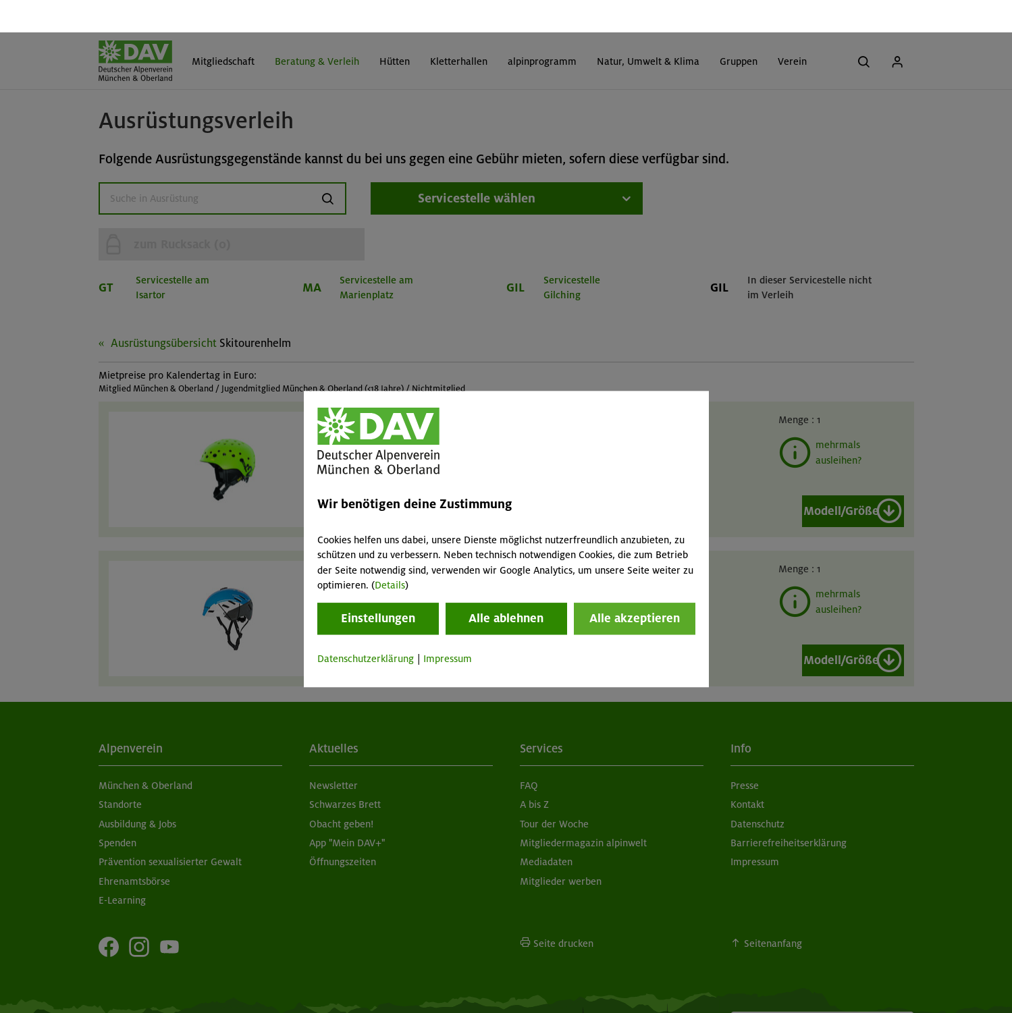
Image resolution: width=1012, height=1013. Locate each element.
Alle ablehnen (506, 586)
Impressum (447, 627)
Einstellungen (378, 586)
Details (390, 553)
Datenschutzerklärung (365, 627)
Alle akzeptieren (634, 586)
